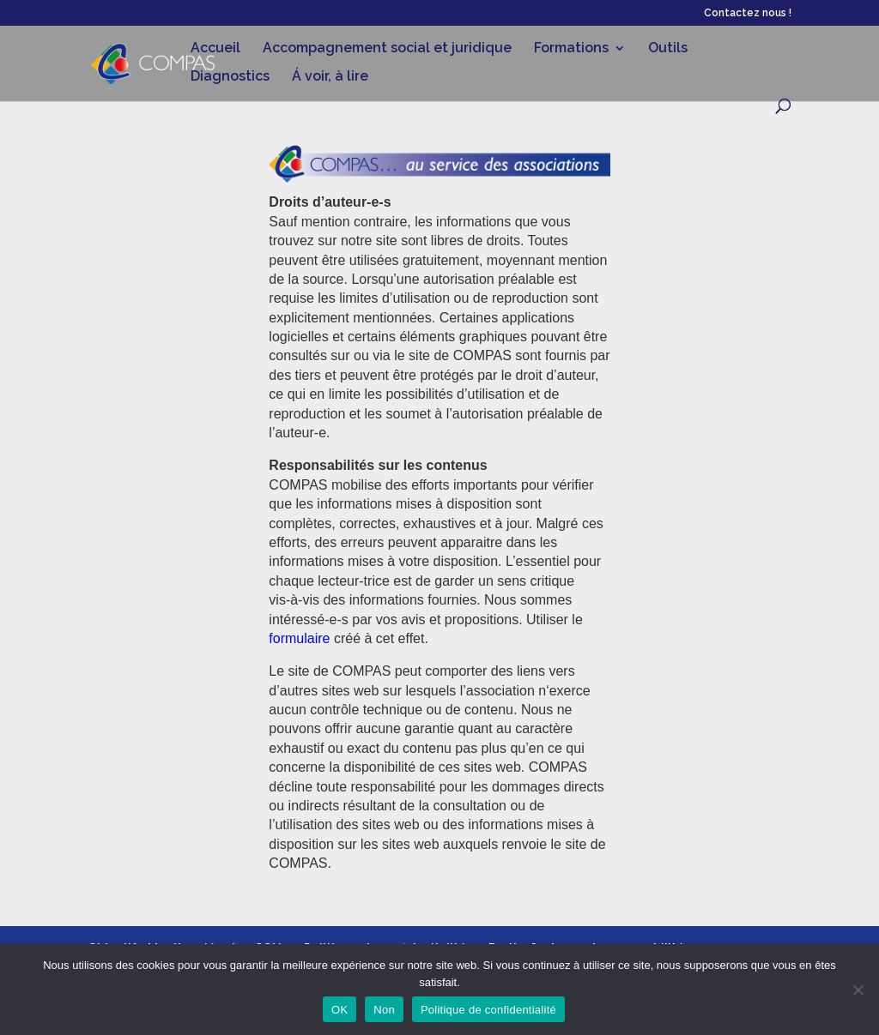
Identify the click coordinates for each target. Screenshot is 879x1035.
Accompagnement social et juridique (387, 49)
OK (339, 1009)
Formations (571, 49)
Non (384, 1009)
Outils (668, 49)
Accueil (215, 49)
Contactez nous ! (747, 13)
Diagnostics (230, 77)
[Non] (857, 989)
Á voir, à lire (330, 77)
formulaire (299, 638)
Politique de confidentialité (488, 1009)
